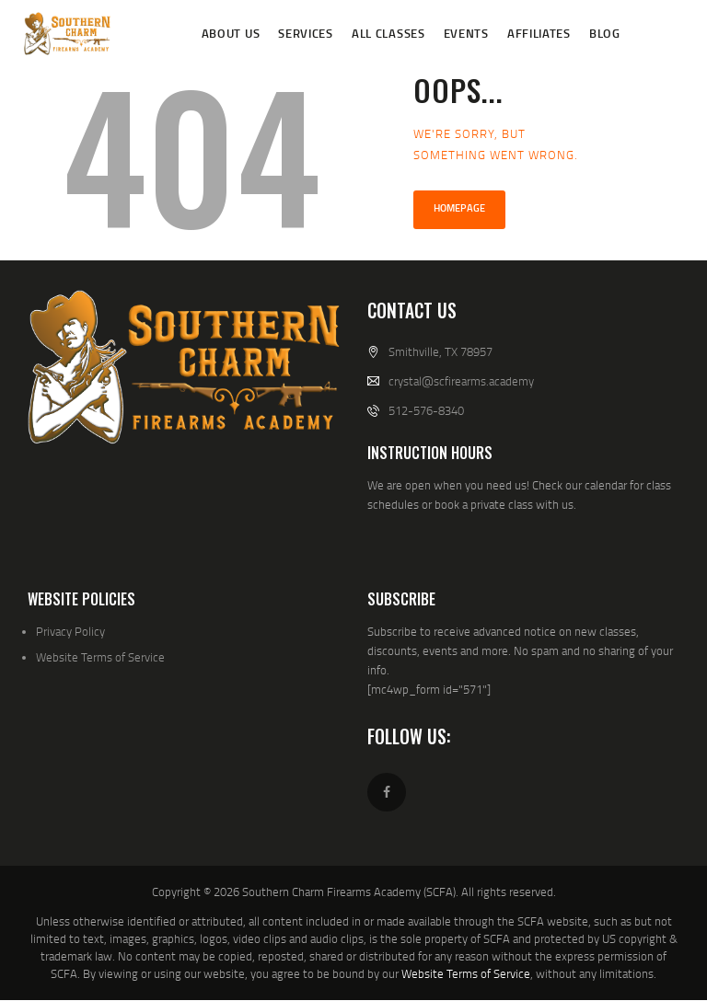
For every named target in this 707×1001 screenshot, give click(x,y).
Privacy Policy (70, 631)
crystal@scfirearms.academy (461, 381)
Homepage (459, 208)
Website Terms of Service (100, 657)
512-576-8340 (426, 410)
